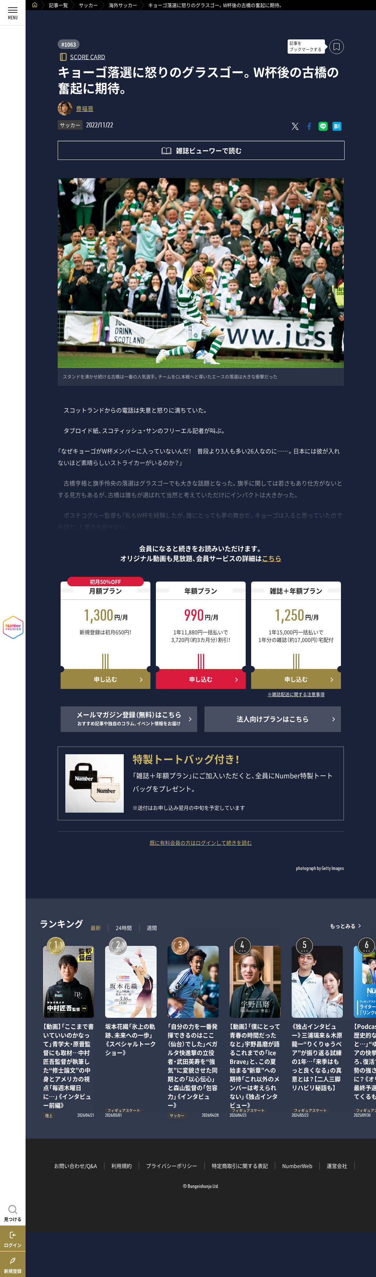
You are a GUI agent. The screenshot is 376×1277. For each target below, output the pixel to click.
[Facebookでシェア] (309, 126)
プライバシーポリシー (171, 1165)
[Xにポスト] (295, 126)
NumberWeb (297, 1165)
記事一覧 (58, 4)
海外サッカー (123, 4)
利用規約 (121, 1165)
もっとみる (343, 926)
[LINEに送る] (323, 126)
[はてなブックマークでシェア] (336, 126)
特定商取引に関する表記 (240, 1165)
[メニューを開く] (13, 13)
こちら (271, 558)
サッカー (88, 4)
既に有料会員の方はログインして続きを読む (201, 842)
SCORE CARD (87, 56)
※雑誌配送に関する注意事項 (296, 695)
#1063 (68, 44)
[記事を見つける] (13, 1212)
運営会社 (337, 1165)
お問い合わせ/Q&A (75, 1165)
